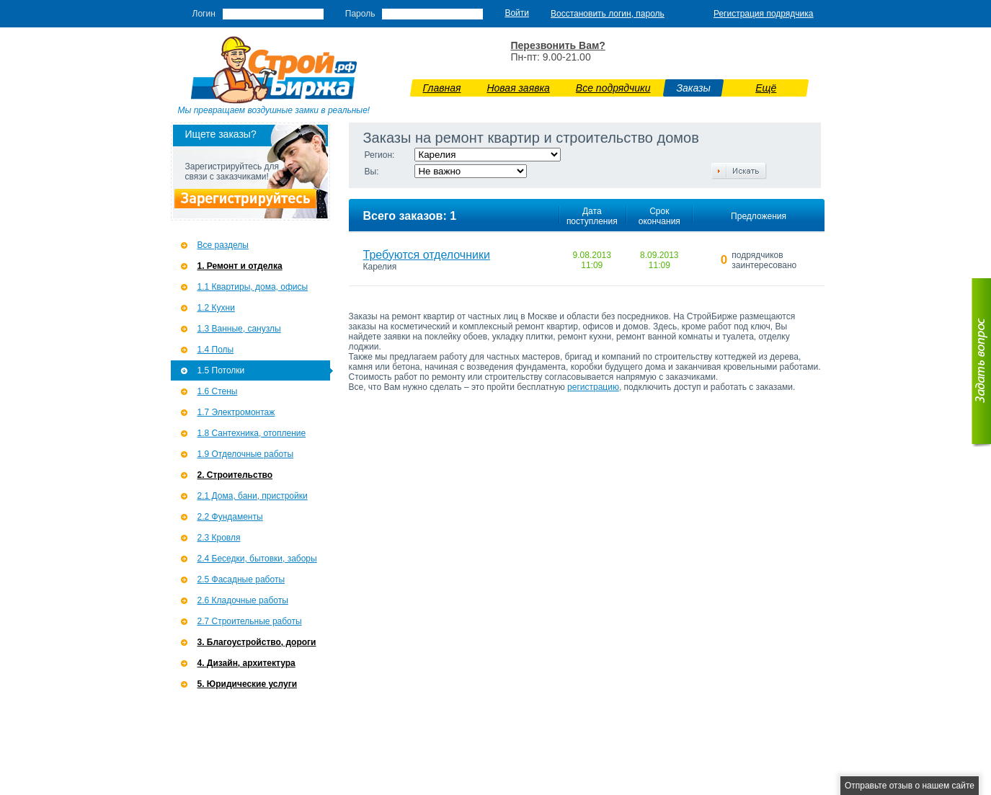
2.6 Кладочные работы (242, 600)
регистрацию (593, 387)
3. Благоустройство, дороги (256, 642)
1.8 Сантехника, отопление (251, 433)
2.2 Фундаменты (230, 517)
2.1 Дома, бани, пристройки (252, 496)
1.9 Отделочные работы (245, 454)
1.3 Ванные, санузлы (239, 329)
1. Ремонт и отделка (240, 266)
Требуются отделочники (426, 255)
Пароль (360, 14)
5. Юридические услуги (247, 684)
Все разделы (223, 245)
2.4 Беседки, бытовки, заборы (257, 559)
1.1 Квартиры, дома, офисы (252, 287)
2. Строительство (235, 475)
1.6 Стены (217, 391)
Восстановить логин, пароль (608, 14)
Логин (203, 14)
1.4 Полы (215, 350)
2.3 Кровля (219, 538)
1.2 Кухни (216, 308)
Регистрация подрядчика (764, 14)
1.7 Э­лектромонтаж (236, 412)
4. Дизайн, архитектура (246, 663)
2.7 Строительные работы (249, 621)
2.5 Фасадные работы (241, 579)
